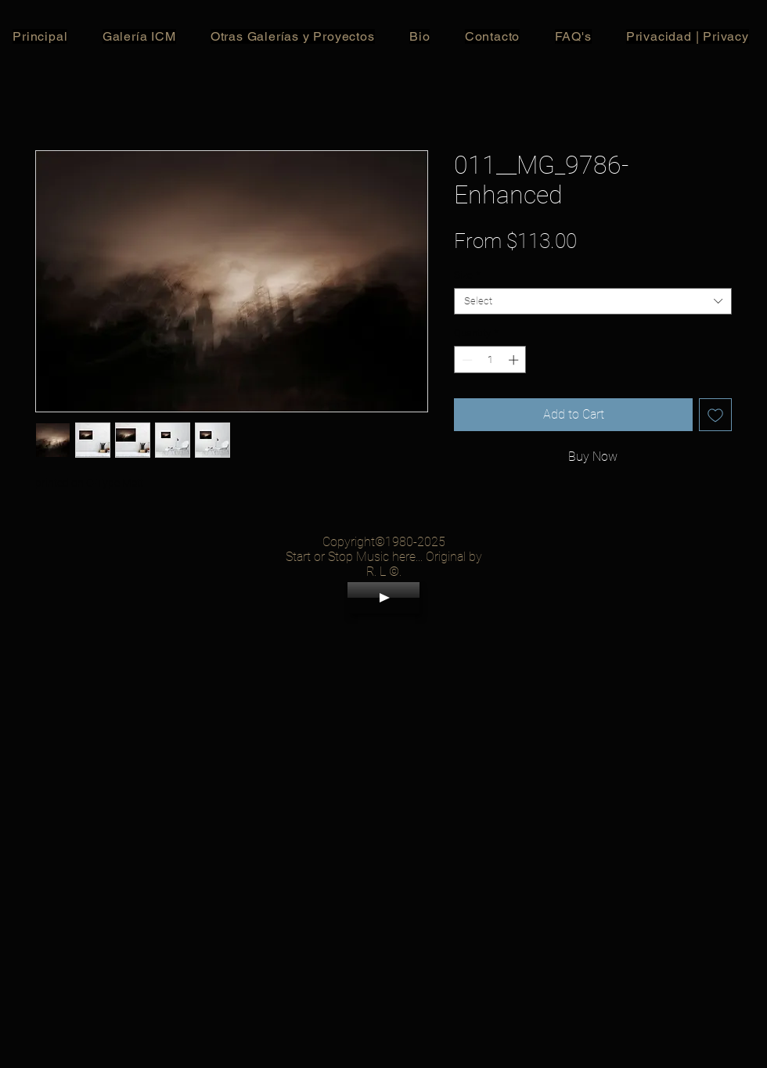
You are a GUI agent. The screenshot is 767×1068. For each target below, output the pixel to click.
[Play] (383, 597)
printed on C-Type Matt (89, 482)
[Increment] (515, 360)
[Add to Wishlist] (715, 414)
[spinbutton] (490, 360)
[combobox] (593, 301)
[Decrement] (465, 360)
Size (467, 275)
